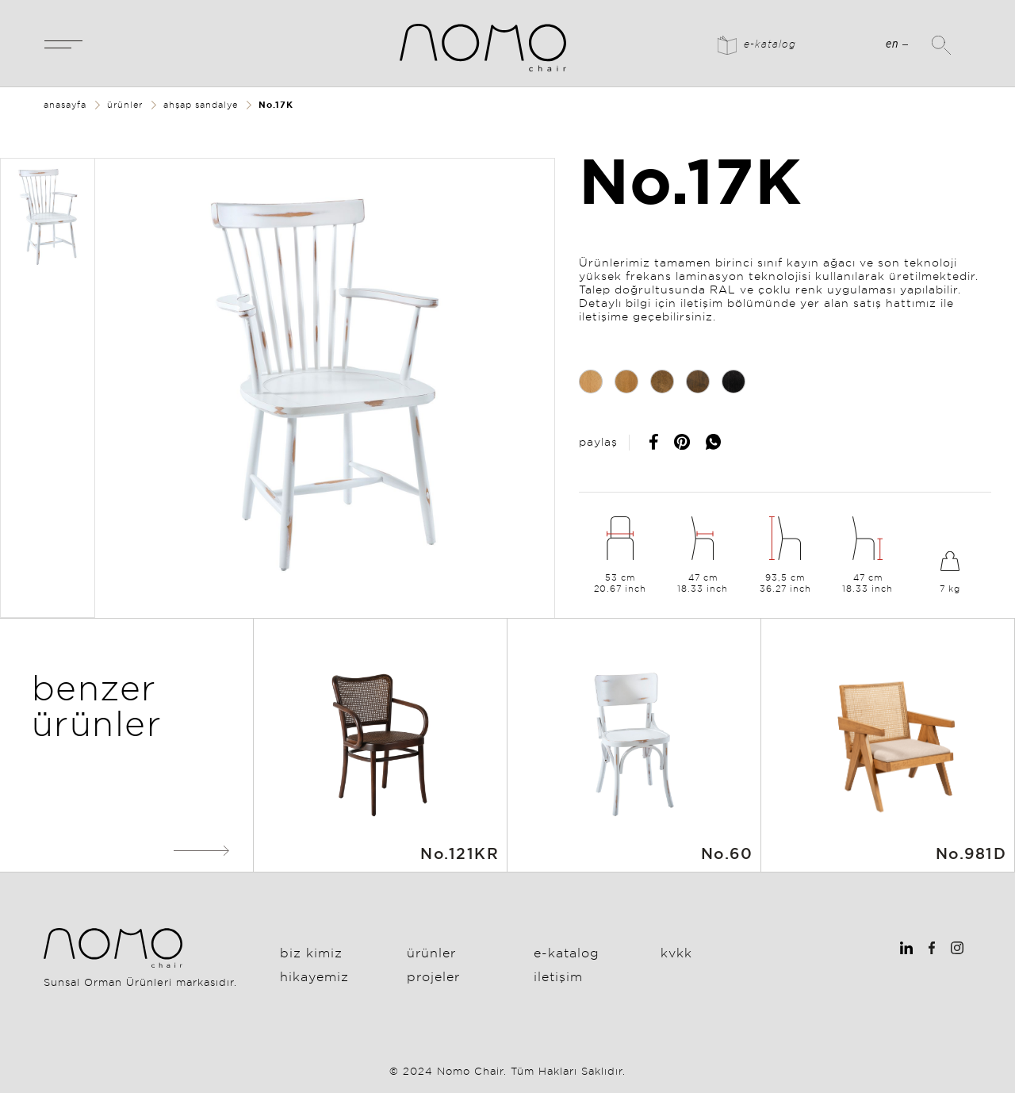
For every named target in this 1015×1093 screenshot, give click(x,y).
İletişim (558, 976)
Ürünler (431, 953)
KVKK (676, 953)
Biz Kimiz (311, 953)
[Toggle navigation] (63, 43)
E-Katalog (566, 953)
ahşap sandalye (200, 104)
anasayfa (65, 104)
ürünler (125, 104)
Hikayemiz (314, 976)
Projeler (433, 976)
